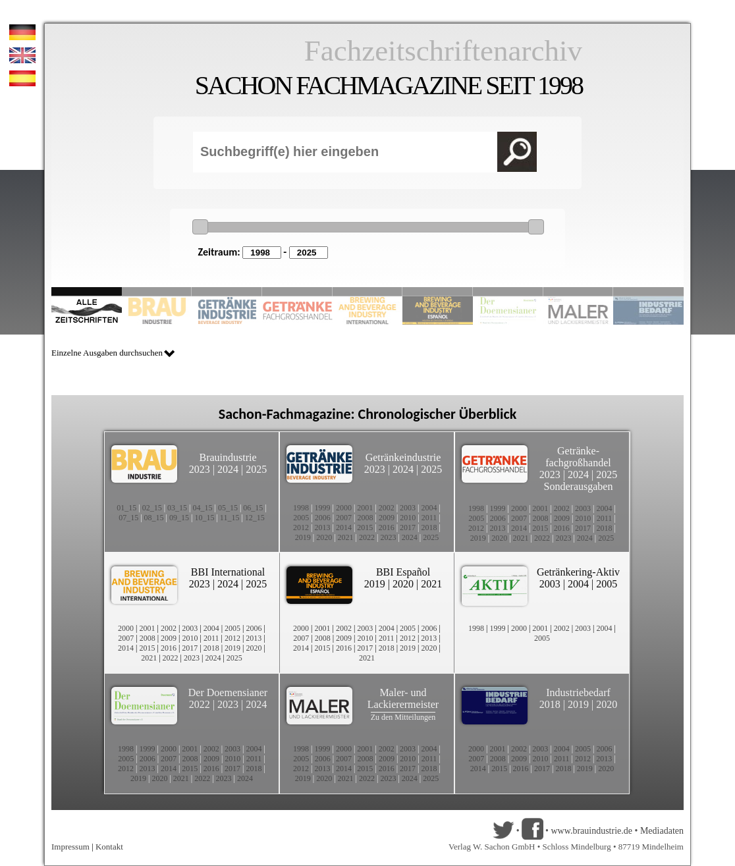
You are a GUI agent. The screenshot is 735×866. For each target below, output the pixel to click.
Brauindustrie (227, 457)
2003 (408, 507)
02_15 (152, 507)
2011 (429, 517)
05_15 (228, 507)
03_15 (177, 507)
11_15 (230, 517)
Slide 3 (227, 291)
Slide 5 (368, 291)
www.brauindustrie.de (591, 831)
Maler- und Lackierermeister (403, 698)
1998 (301, 507)
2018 (429, 527)
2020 (324, 537)
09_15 (179, 517)
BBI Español (403, 572)
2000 (344, 507)
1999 (322, 507)
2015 (365, 527)
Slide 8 (508, 291)
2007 (344, 517)
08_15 (154, 517)
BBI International (228, 572)
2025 (256, 469)
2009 (387, 517)
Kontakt (109, 847)
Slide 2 (157, 291)
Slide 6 (437, 291)
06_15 (253, 507)
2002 (387, 507)
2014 (344, 527)
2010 (408, 517)
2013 (322, 527)
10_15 (204, 517)
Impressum (70, 847)
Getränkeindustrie (403, 457)
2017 (408, 527)
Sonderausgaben (578, 486)
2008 (365, 517)
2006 (323, 517)
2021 (346, 537)
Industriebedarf (578, 692)
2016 (387, 527)
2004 (429, 507)
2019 (303, 537)
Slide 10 (648, 291)
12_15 (255, 517)
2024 (227, 469)
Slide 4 (297, 291)
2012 (301, 527)
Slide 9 (578, 291)
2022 (367, 537)
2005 (301, 517)
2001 (365, 507)
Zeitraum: (219, 252)
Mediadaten (662, 831)
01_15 (126, 507)
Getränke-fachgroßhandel (578, 456)
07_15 (128, 517)
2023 (199, 469)
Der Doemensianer (227, 692)
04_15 (203, 507)
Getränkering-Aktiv (578, 572)
